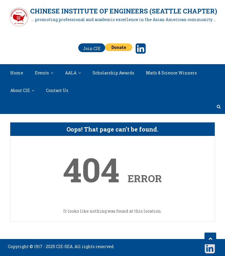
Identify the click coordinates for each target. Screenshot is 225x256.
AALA (70, 73)
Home (16, 73)
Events (42, 73)
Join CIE (91, 48)
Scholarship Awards (113, 73)
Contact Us (57, 90)
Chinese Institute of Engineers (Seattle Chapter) (123, 11)
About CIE (20, 90)
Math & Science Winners (171, 73)
